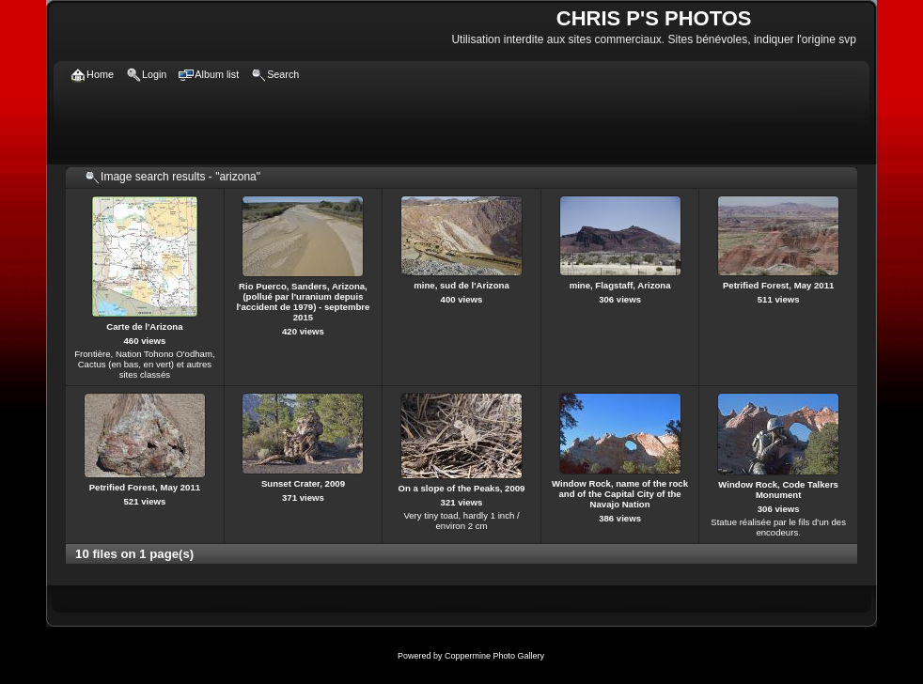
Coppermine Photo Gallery (494, 656)
